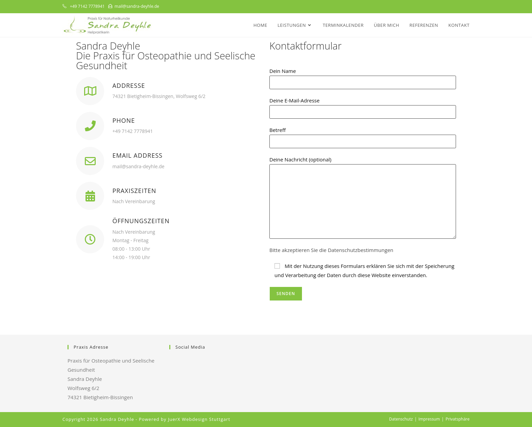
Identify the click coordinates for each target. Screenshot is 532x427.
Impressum (429, 419)
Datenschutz (401, 419)
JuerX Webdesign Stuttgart (199, 419)
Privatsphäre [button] (457, 419)
